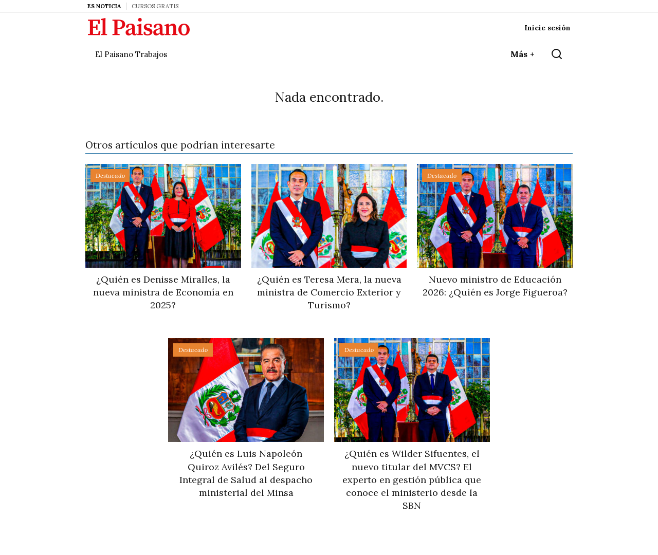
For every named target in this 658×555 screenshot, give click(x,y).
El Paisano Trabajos (131, 54)
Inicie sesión (547, 27)
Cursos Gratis (155, 6)
